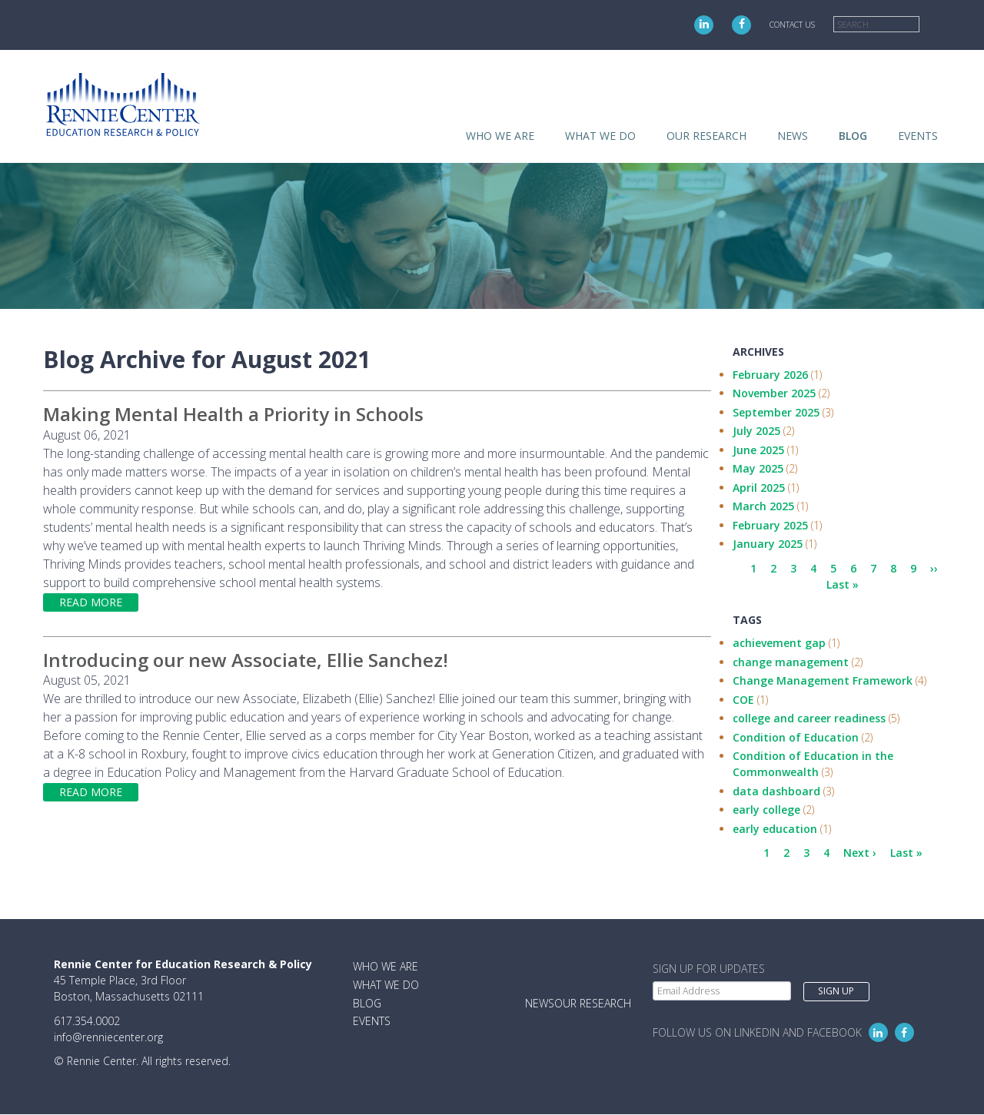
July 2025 (756, 430)
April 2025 (759, 487)
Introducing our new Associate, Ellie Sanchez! (245, 659)
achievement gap (779, 642)
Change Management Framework (823, 680)
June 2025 (758, 450)
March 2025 (763, 506)
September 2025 (776, 412)
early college (766, 809)
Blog (853, 135)
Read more (90, 602)
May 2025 (758, 468)
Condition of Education (796, 737)
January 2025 (768, 543)
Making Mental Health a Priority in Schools (233, 413)
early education (775, 828)
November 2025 (774, 393)
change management (791, 662)
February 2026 (770, 374)
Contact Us (792, 24)
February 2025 (770, 525)
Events (918, 135)
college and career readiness (809, 718)
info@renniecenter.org (108, 1037)
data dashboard (776, 791)
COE (743, 699)
